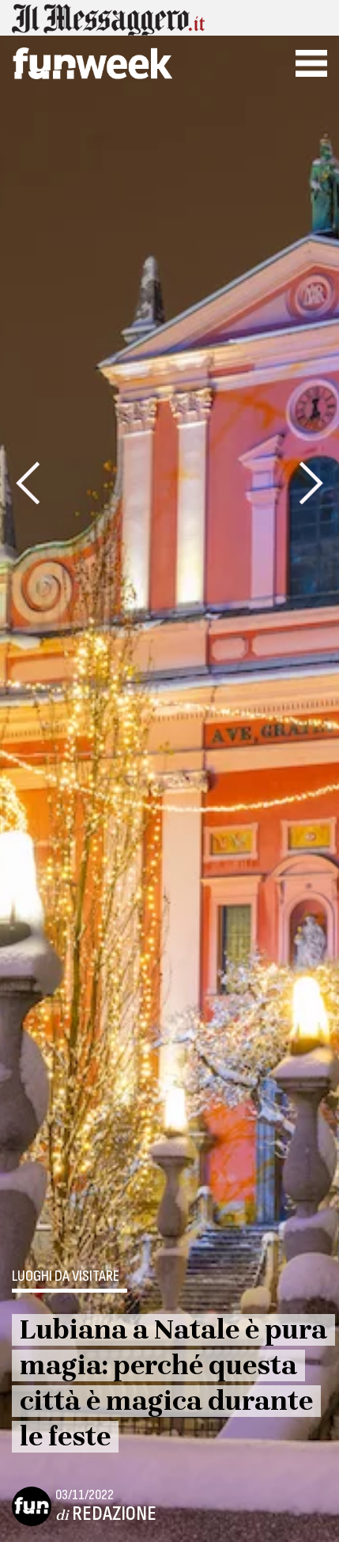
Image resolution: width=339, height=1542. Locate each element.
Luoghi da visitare (65, 1277)
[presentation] (28, 482)
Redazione (114, 1514)
